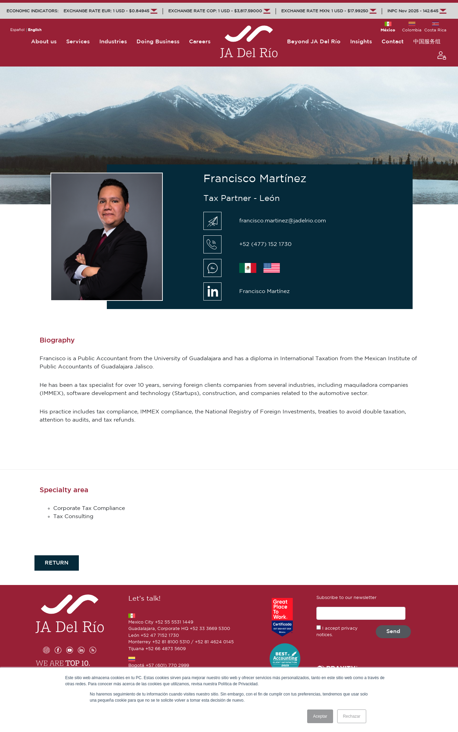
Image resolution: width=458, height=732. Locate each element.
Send (393, 631)
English (35, 30)
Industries (113, 41)
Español (17, 30)
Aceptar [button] (320, 716)
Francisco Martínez (264, 291)
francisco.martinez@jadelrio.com (282, 220)
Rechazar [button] (351, 716)
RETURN (57, 563)
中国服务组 (427, 41)
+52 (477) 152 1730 (265, 244)
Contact (393, 41)
